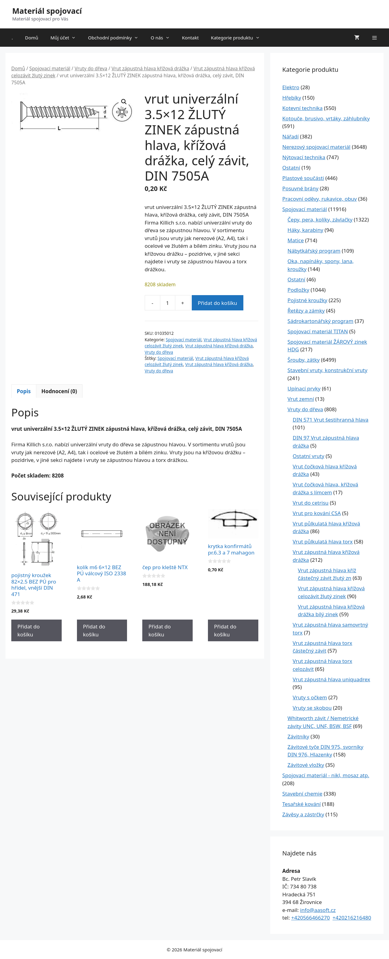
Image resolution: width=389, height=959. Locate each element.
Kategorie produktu (238, 37)
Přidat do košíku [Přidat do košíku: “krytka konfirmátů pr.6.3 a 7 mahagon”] (225, 630)
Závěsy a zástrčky (303, 814)
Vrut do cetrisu (311, 502)
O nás (163, 37)
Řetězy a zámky (306, 310)
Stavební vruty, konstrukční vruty (327, 370)
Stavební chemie (302, 793)
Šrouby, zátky (304, 359)
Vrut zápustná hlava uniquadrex (331, 679)
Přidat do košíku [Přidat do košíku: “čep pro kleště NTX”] (159, 630)
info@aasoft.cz (318, 909)
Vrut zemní (301, 398)
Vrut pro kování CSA (317, 513)
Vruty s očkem (310, 697)
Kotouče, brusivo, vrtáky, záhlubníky (326, 118)
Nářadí (290, 136)
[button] (123, 101)
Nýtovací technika (303, 157)
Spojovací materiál (49, 68)
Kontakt (190, 38)
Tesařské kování (301, 803)
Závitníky (298, 736)
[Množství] (167, 302)
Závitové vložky (306, 764)
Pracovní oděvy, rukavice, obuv (319, 198)
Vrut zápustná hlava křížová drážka (150, 68)
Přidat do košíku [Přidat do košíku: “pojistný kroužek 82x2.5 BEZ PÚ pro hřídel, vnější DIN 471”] (28, 630)
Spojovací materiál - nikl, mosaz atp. (325, 775)
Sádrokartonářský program (321, 320)
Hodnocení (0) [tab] (59, 391)
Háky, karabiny (305, 229)
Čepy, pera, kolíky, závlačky (320, 219)
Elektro (291, 87)
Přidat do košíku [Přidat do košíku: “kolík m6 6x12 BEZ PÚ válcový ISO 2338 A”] (94, 630)
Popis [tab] (24, 391)
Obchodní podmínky (116, 37)
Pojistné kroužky (307, 300)
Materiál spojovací (47, 10)
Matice (296, 240)
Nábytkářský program (314, 250)
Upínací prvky (304, 388)
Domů (31, 38)
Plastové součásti (303, 177)
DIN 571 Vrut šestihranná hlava (331, 419)
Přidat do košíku (217, 302)
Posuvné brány (300, 188)
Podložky (298, 289)
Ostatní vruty (309, 455)
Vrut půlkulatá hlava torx (323, 541)
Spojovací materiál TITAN (318, 331)
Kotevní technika (302, 108)
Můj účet (66, 37)
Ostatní (291, 167)
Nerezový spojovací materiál (316, 146)
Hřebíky (291, 97)
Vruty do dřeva (91, 68)
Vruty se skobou (312, 707)
